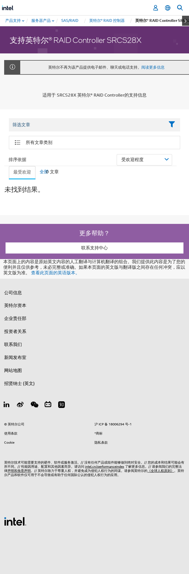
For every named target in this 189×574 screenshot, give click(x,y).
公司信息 (13, 293)
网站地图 (13, 370)
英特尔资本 (15, 305)
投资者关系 (15, 331)
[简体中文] (168, 7)
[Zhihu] (61, 405)
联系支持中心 (94, 248)
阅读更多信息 (153, 67)
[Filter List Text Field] (87, 125)
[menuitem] (41, 21)
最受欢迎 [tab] (22, 172)
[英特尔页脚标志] (15, 521)
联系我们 (13, 344)
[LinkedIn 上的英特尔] (6, 405)
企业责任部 (15, 318)
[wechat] (34, 405)
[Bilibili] (48, 405)
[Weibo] (20, 405)
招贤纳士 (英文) (19, 383)
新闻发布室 (15, 357)
